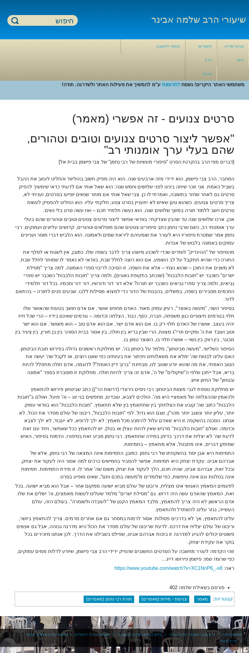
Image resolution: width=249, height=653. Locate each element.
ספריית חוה (232, 634)
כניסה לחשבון (168, 46)
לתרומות (171, 84)
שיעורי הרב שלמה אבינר (198, 19)
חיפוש (15, 20)
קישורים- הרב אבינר (204, 60)
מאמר (202, 599)
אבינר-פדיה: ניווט (234, 53)
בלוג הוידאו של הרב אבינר (139, 634)
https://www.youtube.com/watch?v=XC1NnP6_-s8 (168, 568)
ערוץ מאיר (229, 641)
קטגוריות (223, 598)
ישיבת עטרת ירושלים (92, 634)
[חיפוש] (46, 21)
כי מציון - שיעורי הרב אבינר (192, 634)
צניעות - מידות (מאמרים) (164, 599)
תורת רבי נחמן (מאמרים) (109, 599)
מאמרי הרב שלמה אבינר (47, 634)
